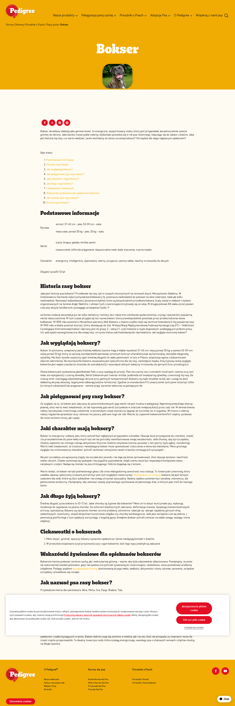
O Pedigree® (51, 669)
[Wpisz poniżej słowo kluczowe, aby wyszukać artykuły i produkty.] (226, 15)
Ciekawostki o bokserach (60, 188)
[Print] (67, 123)
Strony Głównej (15, 24)
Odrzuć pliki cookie (194, 620)
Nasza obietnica (51, 679)
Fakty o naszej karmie (54, 683)
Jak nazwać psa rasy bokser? (62, 198)
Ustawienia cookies (20, 701)
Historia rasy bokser (57, 164)
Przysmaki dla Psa (97, 686)
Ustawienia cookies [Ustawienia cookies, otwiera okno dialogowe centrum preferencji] (194, 627)
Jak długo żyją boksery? (59, 183)
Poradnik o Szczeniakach (144, 683)
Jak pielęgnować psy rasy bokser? (65, 174)
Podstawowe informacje (60, 160)
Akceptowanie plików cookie (194, 608)
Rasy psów (53, 24)
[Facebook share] (45, 123)
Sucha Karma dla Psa (98, 679)
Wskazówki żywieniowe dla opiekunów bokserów (72, 193)
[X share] (52, 123)
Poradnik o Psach (35, 24)
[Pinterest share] (60, 123)
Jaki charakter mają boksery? (62, 179)
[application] (222, 699)
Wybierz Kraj (50, 686)
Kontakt (48, 689)
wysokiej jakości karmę (84, 568)
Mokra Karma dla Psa (98, 683)
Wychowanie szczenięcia (147, 475)
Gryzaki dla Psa (95, 689)
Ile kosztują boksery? (58, 202)
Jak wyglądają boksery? (59, 169)
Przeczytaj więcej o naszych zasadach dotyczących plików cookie (97, 615)
